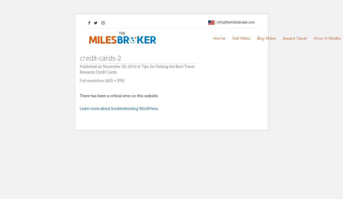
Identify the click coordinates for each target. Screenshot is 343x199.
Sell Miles (241, 38)
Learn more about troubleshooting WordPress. (119, 108)
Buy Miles (266, 38)
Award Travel (295, 38)
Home (219, 38)
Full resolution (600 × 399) (102, 80)
